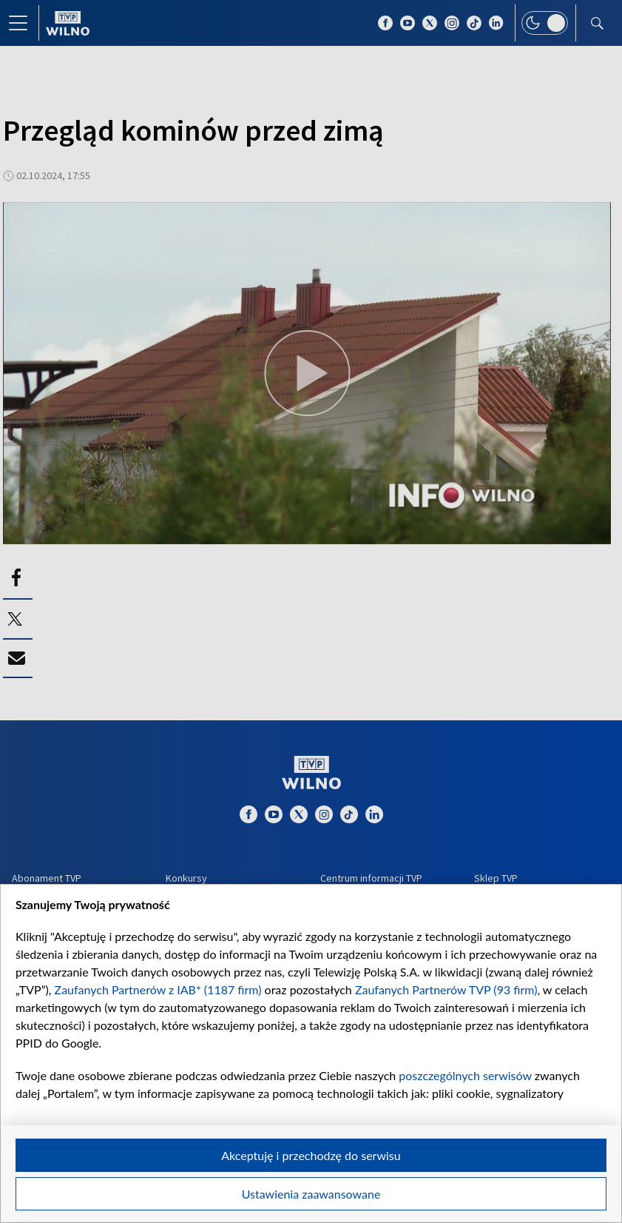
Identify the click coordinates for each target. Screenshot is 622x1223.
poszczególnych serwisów (465, 1075)
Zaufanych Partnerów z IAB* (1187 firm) (158, 989)
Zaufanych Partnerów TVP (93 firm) (446, 989)
